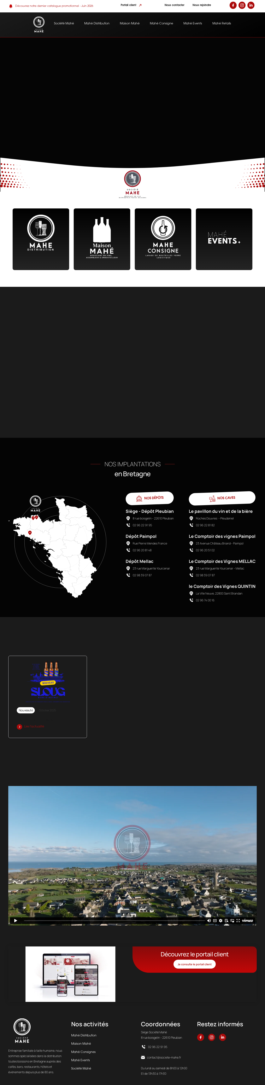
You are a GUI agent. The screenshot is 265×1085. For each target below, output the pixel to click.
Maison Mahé (130, 23)
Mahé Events (192, 23)
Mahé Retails (221, 23)
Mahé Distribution (97, 23)
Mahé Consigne (161, 23)
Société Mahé (64, 23)
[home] (39, 25)
